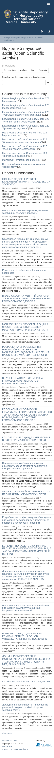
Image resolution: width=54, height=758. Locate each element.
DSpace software (10, 741)
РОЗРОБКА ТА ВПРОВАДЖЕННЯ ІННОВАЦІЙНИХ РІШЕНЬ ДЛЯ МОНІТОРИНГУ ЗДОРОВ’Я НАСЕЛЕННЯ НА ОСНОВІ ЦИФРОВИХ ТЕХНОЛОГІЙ (25, 351)
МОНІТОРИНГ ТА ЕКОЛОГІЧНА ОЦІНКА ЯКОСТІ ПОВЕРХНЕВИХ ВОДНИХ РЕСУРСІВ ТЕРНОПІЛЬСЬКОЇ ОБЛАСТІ (25, 327)
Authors (23, 70)
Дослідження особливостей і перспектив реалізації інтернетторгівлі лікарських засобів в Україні (25, 707)
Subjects (43, 70)
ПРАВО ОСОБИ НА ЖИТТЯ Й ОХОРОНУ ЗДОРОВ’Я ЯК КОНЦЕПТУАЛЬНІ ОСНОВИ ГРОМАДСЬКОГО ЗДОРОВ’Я (26, 298)
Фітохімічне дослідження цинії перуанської (26, 681)
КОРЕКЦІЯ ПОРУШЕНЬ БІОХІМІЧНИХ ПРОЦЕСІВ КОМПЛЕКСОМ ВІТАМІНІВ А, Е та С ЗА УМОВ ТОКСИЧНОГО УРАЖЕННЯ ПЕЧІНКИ (26, 549)
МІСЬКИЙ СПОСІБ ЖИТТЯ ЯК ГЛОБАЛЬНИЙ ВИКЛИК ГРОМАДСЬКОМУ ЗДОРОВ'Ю (26, 182)
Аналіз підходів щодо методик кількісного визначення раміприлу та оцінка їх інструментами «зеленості (25, 608)
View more (7, 733)
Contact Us (7, 749)
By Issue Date (10, 70)
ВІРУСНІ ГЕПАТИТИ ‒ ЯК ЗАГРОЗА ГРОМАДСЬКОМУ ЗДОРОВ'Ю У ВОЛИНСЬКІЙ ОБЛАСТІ (22, 381)
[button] (41, 31)
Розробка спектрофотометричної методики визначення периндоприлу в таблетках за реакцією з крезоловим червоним (26, 520)
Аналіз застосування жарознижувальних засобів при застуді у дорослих (25, 212)
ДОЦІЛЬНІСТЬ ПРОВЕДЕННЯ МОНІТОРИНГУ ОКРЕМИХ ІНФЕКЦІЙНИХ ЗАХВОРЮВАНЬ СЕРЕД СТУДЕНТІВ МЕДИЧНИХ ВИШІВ (26, 660)
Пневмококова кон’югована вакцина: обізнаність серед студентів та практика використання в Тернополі (24, 466)
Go (48, 82)
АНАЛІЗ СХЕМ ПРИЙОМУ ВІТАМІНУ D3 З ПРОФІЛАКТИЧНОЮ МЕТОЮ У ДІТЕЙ (26, 493)
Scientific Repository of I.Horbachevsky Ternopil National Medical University (27, 17)
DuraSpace (7, 746)
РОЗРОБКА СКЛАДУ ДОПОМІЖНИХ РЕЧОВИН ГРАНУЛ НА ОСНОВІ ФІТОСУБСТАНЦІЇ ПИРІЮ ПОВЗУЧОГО (24, 636)
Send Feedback (21, 749)
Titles (33, 70)
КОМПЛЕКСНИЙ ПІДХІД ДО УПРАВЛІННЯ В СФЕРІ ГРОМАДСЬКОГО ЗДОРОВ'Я (26, 439)
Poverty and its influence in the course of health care (24, 271)
